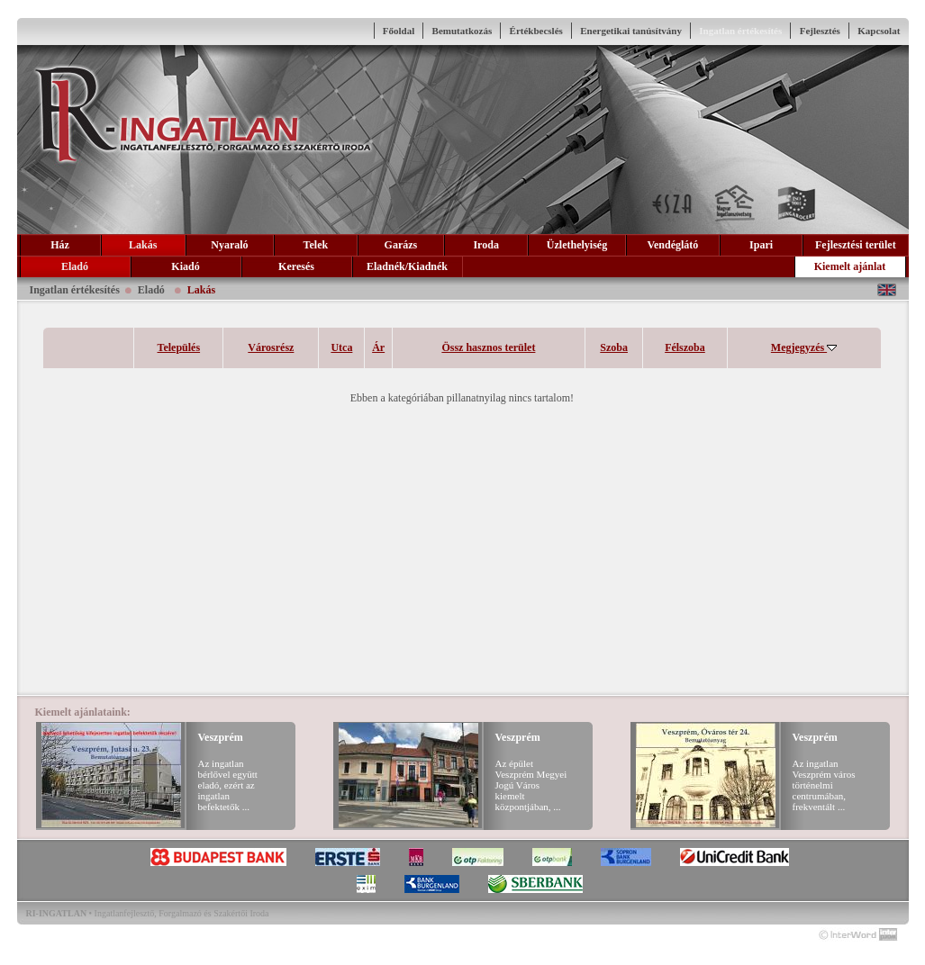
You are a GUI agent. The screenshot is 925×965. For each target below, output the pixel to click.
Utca (341, 347)
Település (179, 347)
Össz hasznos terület (488, 347)
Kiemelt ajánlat (850, 266)
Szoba (614, 347)
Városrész (271, 347)
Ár (378, 347)
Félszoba (685, 347)
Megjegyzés (804, 347)
